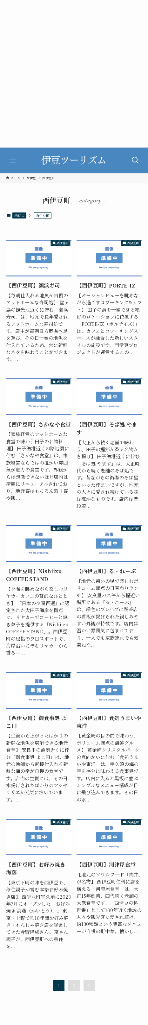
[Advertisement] (74, 74)
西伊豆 (19, 215)
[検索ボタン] (135, 160)
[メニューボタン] (12, 160)
